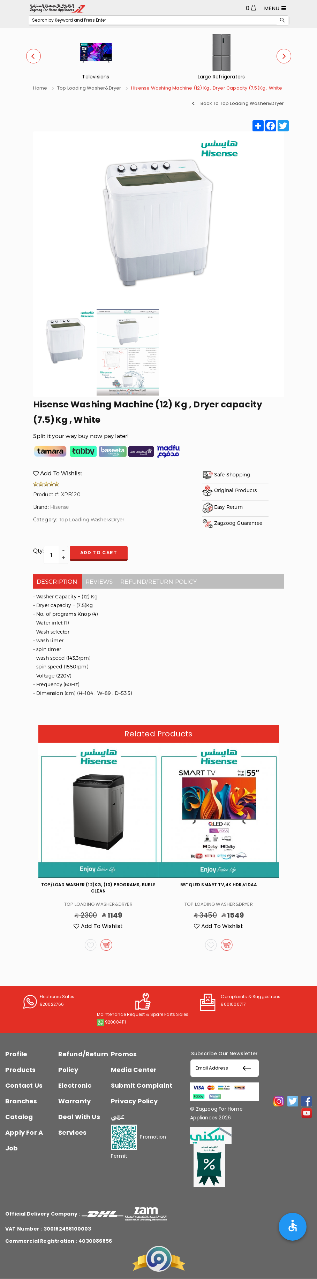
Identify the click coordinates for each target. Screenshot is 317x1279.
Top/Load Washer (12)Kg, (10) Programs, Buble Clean (98, 888)
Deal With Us (79, 1116)
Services (72, 1132)
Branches (21, 1101)
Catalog (19, 1116)
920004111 (115, 1022)
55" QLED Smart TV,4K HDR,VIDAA (218, 885)
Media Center (134, 1069)
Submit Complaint (141, 1085)
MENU (275, 8)
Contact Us (24, 1085)
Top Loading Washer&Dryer (89, 88)
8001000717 (233, 1004)
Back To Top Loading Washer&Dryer (242, 103)
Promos (124, 1054)
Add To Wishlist (57, 473)
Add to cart (98, 552)
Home (40, 88)
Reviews (99, 581)
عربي (117, 1117)
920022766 (52, 1004)
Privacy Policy (134, 1101)
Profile (16, 1054)
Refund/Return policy (158, 581)
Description (57, 581)
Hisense (59, 507)
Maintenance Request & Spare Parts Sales (143, 1014)
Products (20, 1069)
